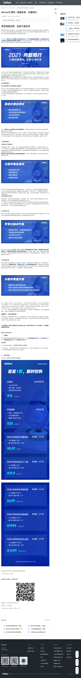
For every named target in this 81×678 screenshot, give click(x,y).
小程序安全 (43, 660)
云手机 (42, 648)
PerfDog (42, 651)
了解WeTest (30, 648)
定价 (36, 2)
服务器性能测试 (44, 654)
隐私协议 (71, 674)
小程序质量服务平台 (59, 654)
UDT (41, 657)
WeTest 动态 (12, 8)
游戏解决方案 (57, 663)
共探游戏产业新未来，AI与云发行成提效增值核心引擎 (73, 34)
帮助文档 (69, 657)
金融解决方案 (57, 660)
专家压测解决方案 (58, 651)
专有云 (42, 666)
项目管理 (69, 651)
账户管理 (69, 648)
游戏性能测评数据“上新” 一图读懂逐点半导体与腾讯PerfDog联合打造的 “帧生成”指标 (73, 39)
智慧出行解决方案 (58, 666)
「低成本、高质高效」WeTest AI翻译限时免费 (73, 28)
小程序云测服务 (44, 663)
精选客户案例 (30, 651)
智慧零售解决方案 (58, 657)
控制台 (68, 654)
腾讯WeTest (4, 8)
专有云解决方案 (57, 648)
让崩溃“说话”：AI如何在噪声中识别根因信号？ (73, 17)
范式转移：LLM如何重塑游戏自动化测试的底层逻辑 (73, 23)
